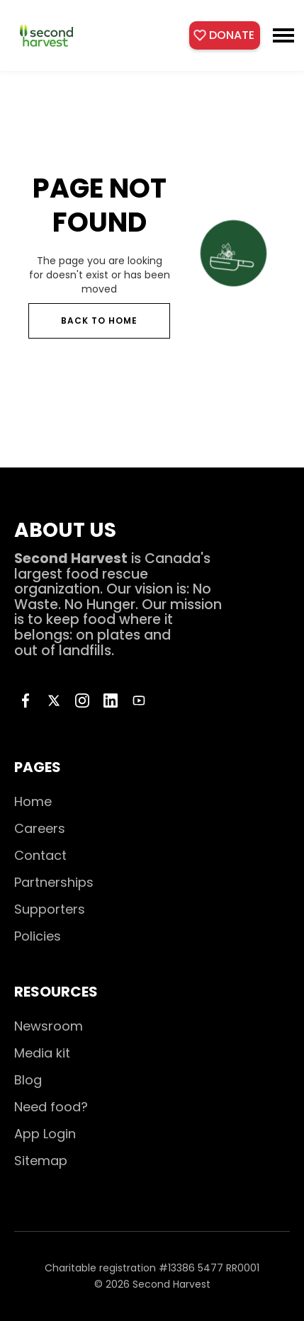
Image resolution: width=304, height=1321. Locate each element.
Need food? (51, 1107)
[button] (283, 35)
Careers (39, 828)
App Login (45, 1134)
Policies (37, 936)
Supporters (49, 909)
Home (33, 801)
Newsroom (48, 1026)
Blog (28, 1080)
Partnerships (54, 882)
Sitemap (40, 1160)
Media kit (42, 1053)
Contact (40, 855)
